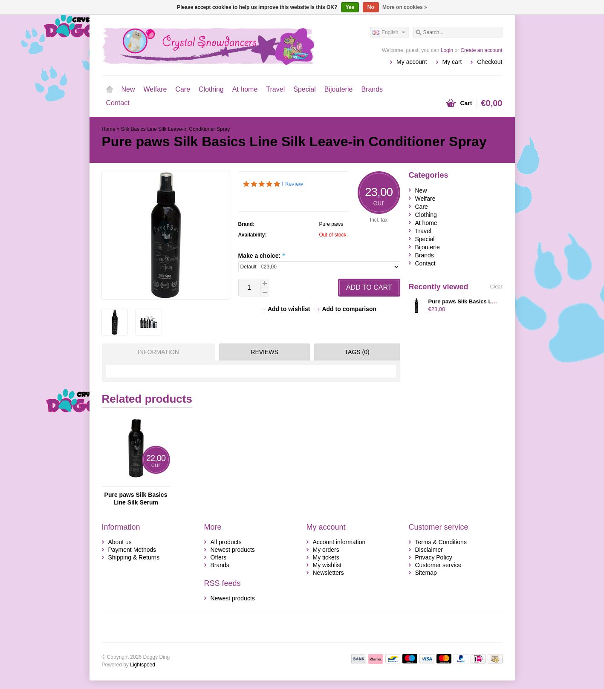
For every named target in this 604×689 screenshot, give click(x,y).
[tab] (156, 351)
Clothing (211, 89)
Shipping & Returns (134, 557)
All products (226, 542)
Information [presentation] (158, 352)
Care (182, 89)
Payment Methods (132, 549)
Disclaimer (429, 549)
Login (447, 50)
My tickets (326, 557)
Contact (118, 103)
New (128, 89)
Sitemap (426, 572)
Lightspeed (142, 665)
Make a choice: (261, 255)
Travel (275, 89)
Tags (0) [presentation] (357, 352)
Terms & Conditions (441, 542)
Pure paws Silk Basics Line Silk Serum (136, 498)
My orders (326, 549)
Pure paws (331, 224)
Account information (339, 542)
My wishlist (327, 565)
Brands (372, 89)
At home (245, 89)
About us (120, 542)
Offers (219, 557)
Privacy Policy (433, 557)
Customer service (438, 565)
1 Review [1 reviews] (292, 183)
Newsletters (328, 572)
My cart (452, 61)
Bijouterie (338, 89)
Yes (350, 7)
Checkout (489, 61)
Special (304, 89)
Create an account (481, 50)
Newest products (233, 549)
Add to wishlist (287, 309)
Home (109, 89)
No (370, 7)
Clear (496, 287)
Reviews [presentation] (264, 352)
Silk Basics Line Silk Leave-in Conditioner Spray (175, 129)
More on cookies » (404, 7)
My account (411, 61)
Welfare (155, 89)
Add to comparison (346, 309)
